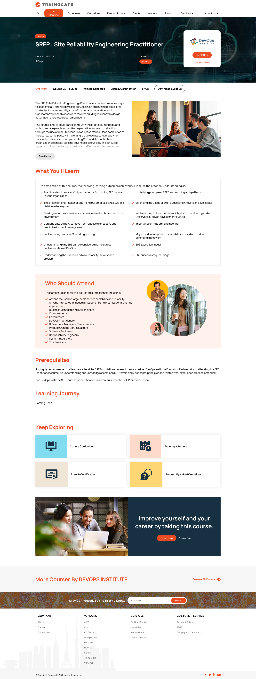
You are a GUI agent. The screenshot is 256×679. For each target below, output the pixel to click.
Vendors (152, 13)
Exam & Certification (123, 89)
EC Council (90, 632)
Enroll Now (202, 55)
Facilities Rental (138, 622)
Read (45, 156)
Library (168, 13)
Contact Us (44, 632)
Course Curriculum (65, 89)
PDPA (179, 627)
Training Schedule (93, 89)
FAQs (145, 89)
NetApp (88, 647)
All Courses (54, 13)
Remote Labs (137, 632)
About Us (210, 13)
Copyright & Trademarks (189, 632)
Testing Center (138, 637)
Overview (41, 89)
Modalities (135, 627)
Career (41, 627)
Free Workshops (116, 13)
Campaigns (93, 13)
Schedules (74, 13)
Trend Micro (90, 657)
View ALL (88, 662)
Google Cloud (91, 637)
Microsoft (89, 642)
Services (186, 13)
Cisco (87, 627)
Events (136, 13)
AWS (86, 622)
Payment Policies (185, 622)
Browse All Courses (206, 579)
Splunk (87, 652)
